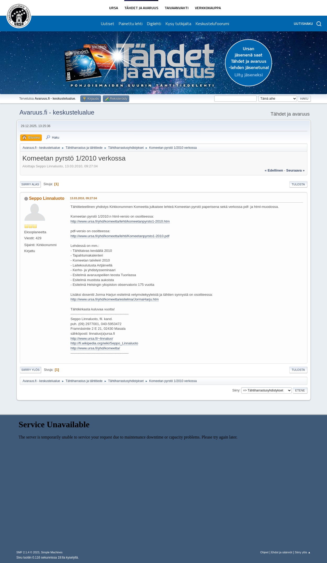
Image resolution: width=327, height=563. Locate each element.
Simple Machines (52, 552)
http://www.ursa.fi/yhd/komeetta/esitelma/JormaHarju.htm (115, 299)
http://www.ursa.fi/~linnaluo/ (92, 338)
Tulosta (298, 184)
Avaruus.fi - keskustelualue (57, 112)
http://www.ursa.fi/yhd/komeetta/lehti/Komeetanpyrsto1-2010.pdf (120, 236)
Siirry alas (30, 184)
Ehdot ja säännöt (281, 552)
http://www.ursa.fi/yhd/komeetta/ (95, 348)
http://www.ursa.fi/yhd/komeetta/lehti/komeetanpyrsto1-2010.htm (120, 221)
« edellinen (274, 170)
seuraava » (295, 170)
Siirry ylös (30, 369)
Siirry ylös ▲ (303, 552)
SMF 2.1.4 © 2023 (28, 552)
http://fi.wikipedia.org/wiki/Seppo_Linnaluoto (104, 343)
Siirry (235, 390)
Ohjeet (264, 552)
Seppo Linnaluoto (46, 198)
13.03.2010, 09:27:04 (83, 198)
